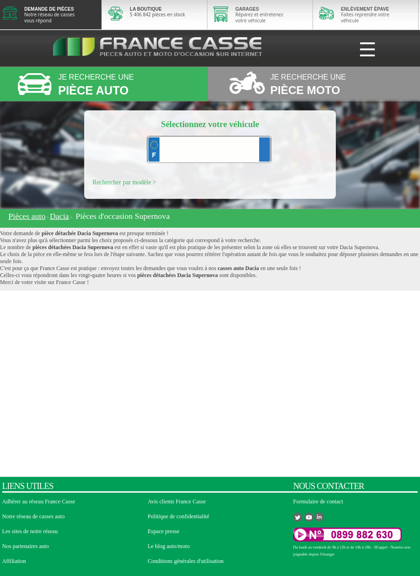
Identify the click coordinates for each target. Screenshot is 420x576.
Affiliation (14, 561)
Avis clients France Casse (176, 501)
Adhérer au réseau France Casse (38, 501)
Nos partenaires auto (25, 546)
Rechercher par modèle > (124, 182)
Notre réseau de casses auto (33, 516)
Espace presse (163, 531)
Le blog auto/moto (168, 546)
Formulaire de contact (318, 501)
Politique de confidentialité (178, 516)
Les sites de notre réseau (30, 531)
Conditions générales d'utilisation (185, 561)
